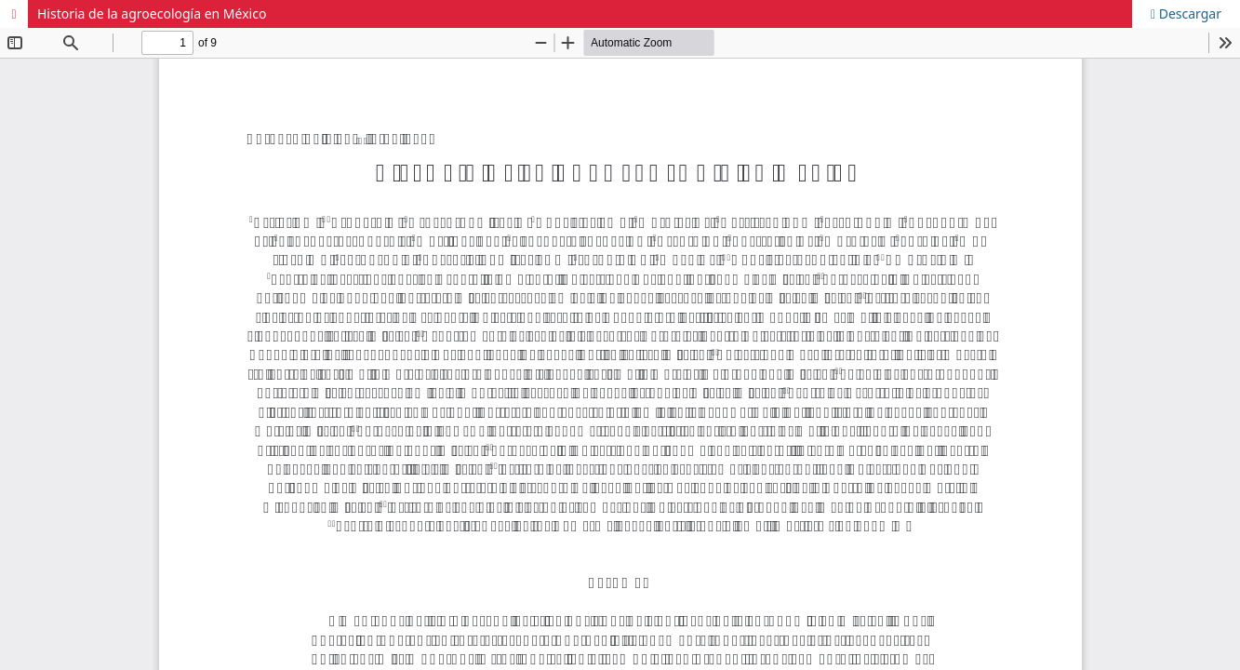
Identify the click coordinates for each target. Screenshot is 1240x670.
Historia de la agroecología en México (151, 13)
